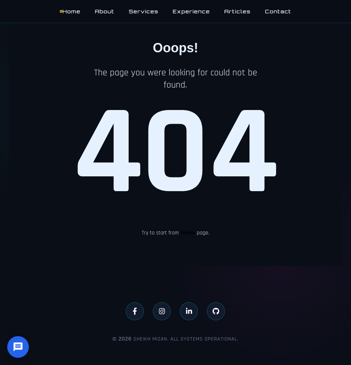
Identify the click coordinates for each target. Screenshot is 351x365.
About (104, 11)
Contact (278, 11)
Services (143, 11)
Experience (191, 11)
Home (71, 11)
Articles (237, 11)
